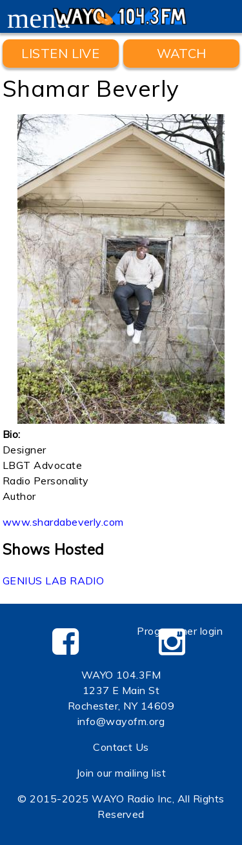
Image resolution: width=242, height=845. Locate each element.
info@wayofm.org (121, 721)
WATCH (182, 53)
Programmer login (180, 630)
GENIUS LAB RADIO (54, 580)
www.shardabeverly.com (63, 521)
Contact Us (121, 747)
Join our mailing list (121, 772)
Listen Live (60, 53)
